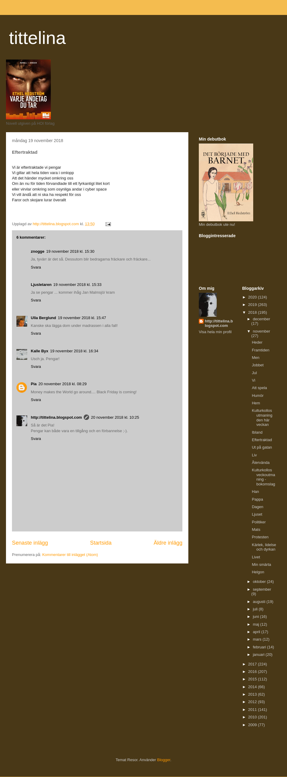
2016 (253, 671)
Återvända (260, 462)
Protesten (260, 537)
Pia (34, 384)
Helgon (258, 572)
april (257, 632)
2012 (253, 702)
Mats (256, 529)
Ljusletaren (41, 284)
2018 (253, 312)
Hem (256, 403)
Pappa (257, 499)
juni (256, 616)
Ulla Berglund (43, 318)
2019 (253, 304)
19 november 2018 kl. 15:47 (82, 318)
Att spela (259, 388)
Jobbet (257, 365)
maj (256, 624)
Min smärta (261, 564)
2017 (253, 664)
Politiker (258, 522)
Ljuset (257, 514)
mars (258, 639)
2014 (253, 687)
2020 (253, 297)
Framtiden (260, 350)
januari (259, 654)
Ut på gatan (262, 447)
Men (255, 357)
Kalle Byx (39, 351)
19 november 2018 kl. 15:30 (70, 251)
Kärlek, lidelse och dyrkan (264, 547)
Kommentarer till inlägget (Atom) (70, 554)
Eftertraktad (262, 440)
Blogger (163, 760)
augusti (260, 601)
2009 (253, 725)
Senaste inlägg (30, 543)
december (261, 319)
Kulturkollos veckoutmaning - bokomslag (263, 477)
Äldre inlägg (168, 543)
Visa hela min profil (215, 332)
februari (260, 647)
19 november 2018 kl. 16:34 (74, 351)
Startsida (101, 543)
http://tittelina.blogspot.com (56, 417)
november (261, 331)
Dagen (257, 507)
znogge (38, 251)
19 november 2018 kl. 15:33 (77, 284)
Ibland (257, 432)
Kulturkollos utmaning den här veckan (262, 417)
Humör (257, 395)
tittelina (37, 38)
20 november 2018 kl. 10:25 (115, 417)
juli (256, 609)
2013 (253, 694)
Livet (256, 557)
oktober (260, 581)
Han (255, 491)
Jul (254, 373)
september (262, 589)
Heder (257, 342)
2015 (253, 679)
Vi (253, 380)
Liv (254, 455)
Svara (36, 267)
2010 (253, 717)
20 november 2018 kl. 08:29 (63, 384)
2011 (253, 709)
